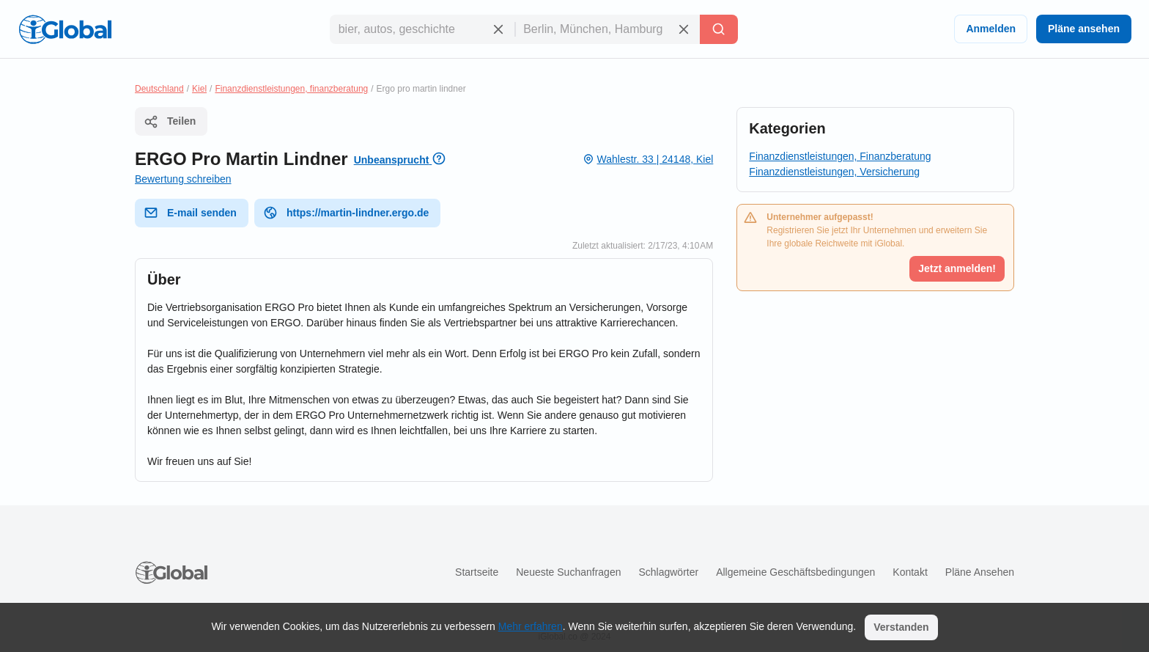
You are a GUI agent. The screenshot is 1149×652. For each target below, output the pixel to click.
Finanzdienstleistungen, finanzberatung (291, 89)
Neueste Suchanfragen (568, 572)
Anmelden (991, 28)
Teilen (170, 121)
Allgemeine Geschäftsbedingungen (795, 572)
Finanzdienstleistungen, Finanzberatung (840, 156)
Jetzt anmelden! (957, 268)
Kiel (199, 89)
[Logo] (65, 29)
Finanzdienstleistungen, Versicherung (834, 171)
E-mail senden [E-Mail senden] (190, 212)
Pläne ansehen (1084, 28)
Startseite (476, 572)
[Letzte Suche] (719, 29)
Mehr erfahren (530, 626)
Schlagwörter (668, 572)
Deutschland (159, 89)
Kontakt (910, 572)
